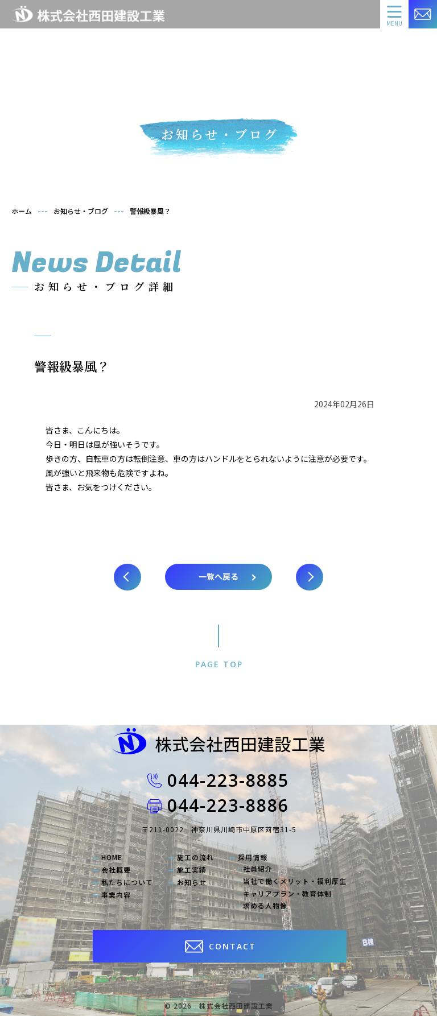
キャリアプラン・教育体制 (287, 894)
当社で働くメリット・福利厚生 (295, 881)
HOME (111, 857)
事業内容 (116, 895)
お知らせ (192, 882)
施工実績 (192, 870)
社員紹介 (258, 869)
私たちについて (127, 882)
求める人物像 (265, 906)
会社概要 (116, 870)
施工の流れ (195, 857)
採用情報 (252, 857)
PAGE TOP (219, 664)
